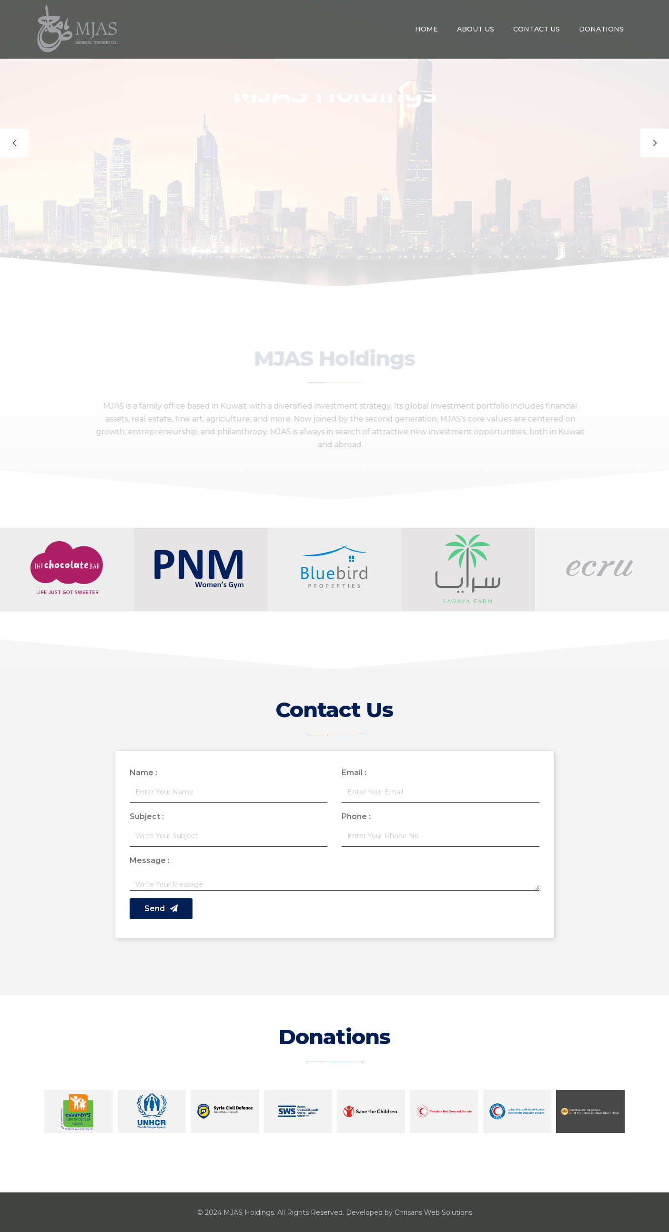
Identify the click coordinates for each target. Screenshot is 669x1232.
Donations (601, 29)
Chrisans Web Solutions (433, 1212)
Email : (354, 772)
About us (475, 29)
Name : (143, 772)
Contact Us (536, 29)
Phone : (356, 816)
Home (426, 29)
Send (161, 908)
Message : (150, 860)
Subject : (147, 816)
